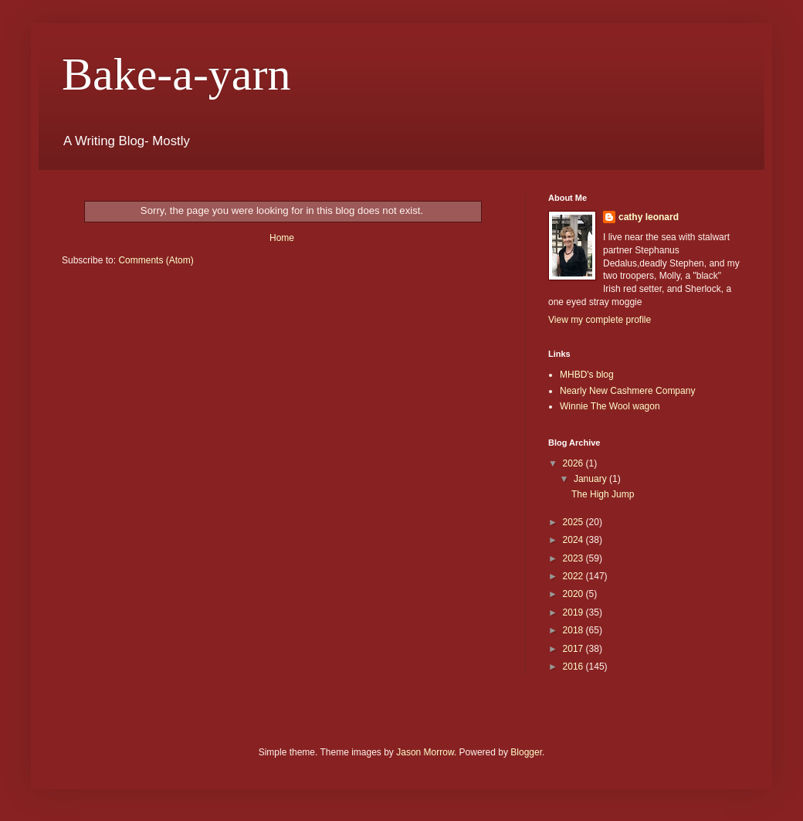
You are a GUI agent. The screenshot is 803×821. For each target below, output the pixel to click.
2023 (574, 558)
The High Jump (602, 494)
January (591, 478)
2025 (574, 522)
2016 (574, 666)
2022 (574, 576)
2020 (574, 594)
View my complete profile (599, 319)
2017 (574, 648)
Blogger (526, 752)
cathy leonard (648, 217)
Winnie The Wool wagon (610, 406)
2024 (574, 539)
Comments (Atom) (155, 260)
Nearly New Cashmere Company (627, 390)
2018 (574, 630)
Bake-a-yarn (176, 74)
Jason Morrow (425, 752)
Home (281, 237)
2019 (574, 612)
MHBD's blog (587, 374)
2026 (574, 463)
